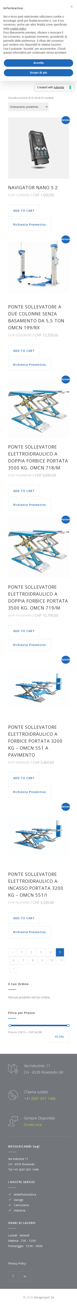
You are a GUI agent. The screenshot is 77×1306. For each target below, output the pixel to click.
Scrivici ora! (33, 1124)
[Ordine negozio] (28, 106)
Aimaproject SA (44, 1297)
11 (61, 960)
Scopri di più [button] (38, 72)
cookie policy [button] (18, 28)
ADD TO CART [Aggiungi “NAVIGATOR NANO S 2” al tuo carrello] (24, 211)
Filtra (59, 1036)
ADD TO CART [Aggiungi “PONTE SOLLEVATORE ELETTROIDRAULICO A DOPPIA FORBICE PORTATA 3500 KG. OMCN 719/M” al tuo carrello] (24, 631)
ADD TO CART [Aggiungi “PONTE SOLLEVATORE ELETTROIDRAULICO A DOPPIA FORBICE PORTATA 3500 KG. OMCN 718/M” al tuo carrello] (24, 491)
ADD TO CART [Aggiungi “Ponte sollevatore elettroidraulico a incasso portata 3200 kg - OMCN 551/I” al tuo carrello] (24, 918)
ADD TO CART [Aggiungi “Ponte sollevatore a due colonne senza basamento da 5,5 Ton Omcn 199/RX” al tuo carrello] (24, 351)
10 (51, 960)
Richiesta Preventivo (29, 224)
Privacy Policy (17, 1263)
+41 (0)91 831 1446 (40, 1098)
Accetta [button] (38, 62)
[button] (71, 6)
